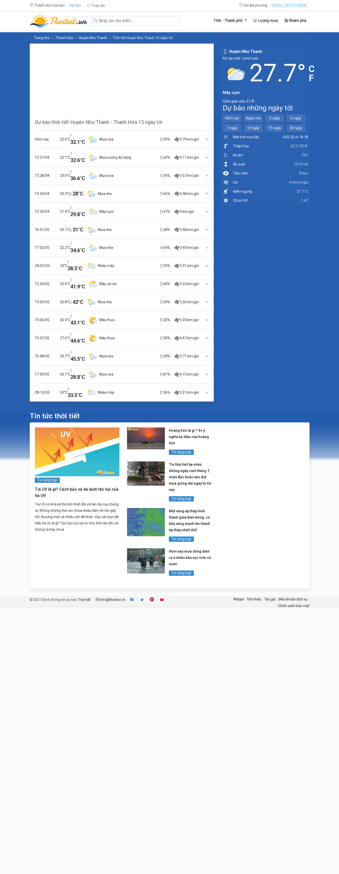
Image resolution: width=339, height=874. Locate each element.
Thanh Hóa (64, 38)
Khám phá (295, 20)
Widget (238, 599)
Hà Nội (75, 5)
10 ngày (253, 128)
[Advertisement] (122, 79)
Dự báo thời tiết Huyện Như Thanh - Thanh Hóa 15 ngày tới (98, 122)
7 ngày (232, 128)
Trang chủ (42, 38)
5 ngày (296, 118)
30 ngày (296, 128)
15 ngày (274, 128)
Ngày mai (253, 118)
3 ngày (274, 118)
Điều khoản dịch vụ (292, 599)
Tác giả (269, 599)
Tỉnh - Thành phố (228, 20)
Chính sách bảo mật (294, 606)
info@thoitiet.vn (111, 600)
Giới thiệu (254, 599)
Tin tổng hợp (47, 480)
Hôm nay (232, 118)
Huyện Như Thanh (93, 38)
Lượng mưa (265, 20)
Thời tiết (84, 600)
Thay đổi (96, 6)
